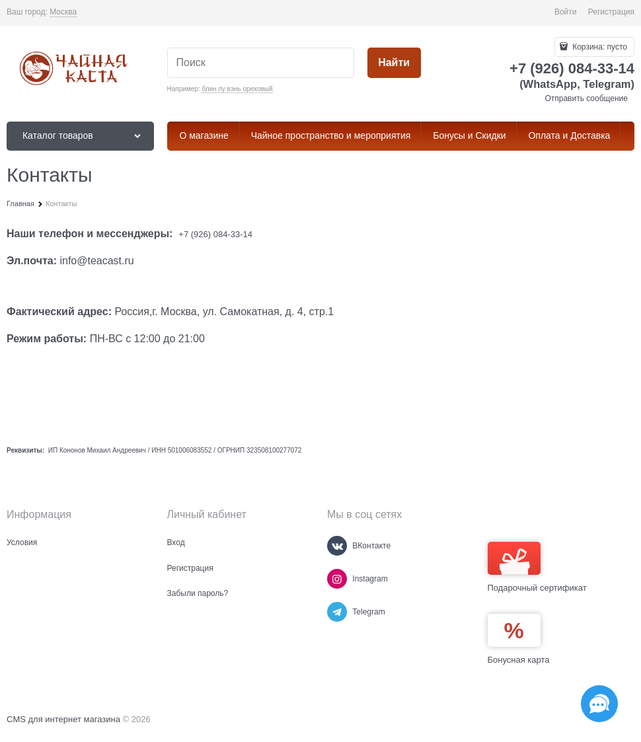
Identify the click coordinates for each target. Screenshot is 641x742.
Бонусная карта (519, 660)
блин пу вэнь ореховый (237, 89)
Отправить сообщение (586, 98)
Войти (565, 12)
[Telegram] (337, 612)
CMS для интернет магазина (63, 719)
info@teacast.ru (96, 260)
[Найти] (394, 63)
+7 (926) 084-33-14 (215, 234)
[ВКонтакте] (337, 546)
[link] (63, 12)
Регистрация (611, 12)
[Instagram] (337, 579)
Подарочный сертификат (537, 567)
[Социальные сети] (599, 703)
